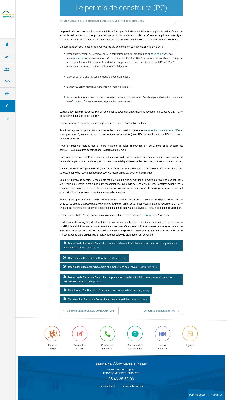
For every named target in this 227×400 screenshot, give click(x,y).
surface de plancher (159, 54)
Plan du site (216, 395)
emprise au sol (79, 58)
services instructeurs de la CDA (162, 130)
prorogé (149, 215)
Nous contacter (107, 386)
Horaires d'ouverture (132, 386)
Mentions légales (197, 395)
